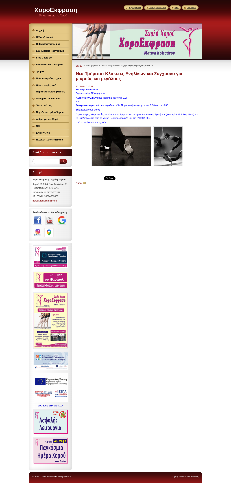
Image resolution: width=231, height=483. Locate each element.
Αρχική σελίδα (135, 8)
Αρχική (79, 65)
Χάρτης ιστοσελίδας (157, 8)
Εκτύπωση (191, 8)
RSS (176, 8)
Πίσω (79, 183)
